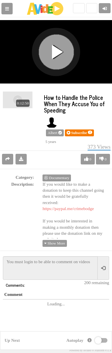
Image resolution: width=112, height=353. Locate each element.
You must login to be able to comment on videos (50, 268)
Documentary (56, 178)
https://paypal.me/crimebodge (68, 208)
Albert (55, 133)
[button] (79, 132)
